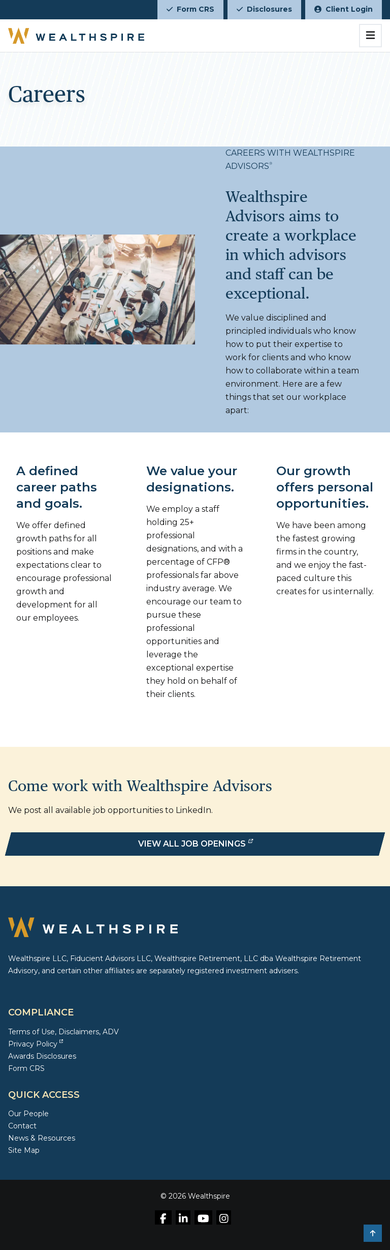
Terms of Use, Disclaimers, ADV (63, 1031)
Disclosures (264, 9)
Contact (22, 1125)
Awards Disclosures (42, 1056)
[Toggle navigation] (370, 35)
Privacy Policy (35, 1044)
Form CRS (190, 9)
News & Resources (41, 1138)
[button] (373, 1233)
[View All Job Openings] (195, 844)
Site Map (24, 1150)
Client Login (343, 9)
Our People (28, 1113)
